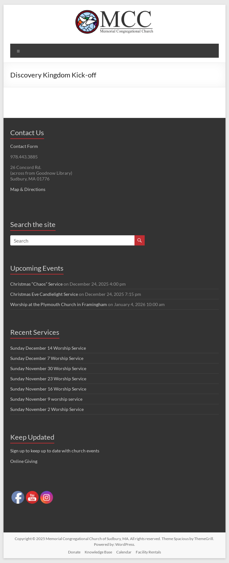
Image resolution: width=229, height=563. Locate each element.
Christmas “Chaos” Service (36, 284)
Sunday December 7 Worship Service (46, 358)
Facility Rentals (148, 552)
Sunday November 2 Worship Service (47, 409)
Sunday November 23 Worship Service (48, 378)
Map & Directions (27, 189)
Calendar (124, 552)
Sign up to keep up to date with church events (54, 450)
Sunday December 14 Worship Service (48, 348)
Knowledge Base (98, 552)
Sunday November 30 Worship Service (48, 368)
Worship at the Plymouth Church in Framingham (58, 304)
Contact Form (24, 146)
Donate (74, 552)
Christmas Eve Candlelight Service (44, 294)
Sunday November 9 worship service (46, 399)
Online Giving (23, 461)
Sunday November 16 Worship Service (48, 388)
